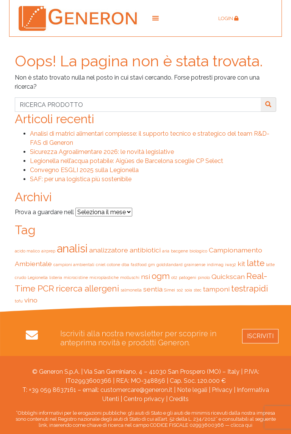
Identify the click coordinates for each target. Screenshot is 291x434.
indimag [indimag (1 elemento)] (215, 264)
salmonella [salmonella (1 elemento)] (131, 290)
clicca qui (241, 425)
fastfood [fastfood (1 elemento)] (139, 264)
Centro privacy (144, 399)
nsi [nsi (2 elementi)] (145, 276)
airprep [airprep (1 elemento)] (48, 251)
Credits (179, 399)
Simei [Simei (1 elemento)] (169, 290)
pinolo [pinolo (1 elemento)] (204, 277)
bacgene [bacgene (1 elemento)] (179, 251)
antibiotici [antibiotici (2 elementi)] (145, 250)
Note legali (192, 389)
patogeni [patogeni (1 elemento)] (187, 277)
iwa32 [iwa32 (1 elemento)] (230, 264)
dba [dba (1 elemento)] (125, 264)
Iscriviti (260, 336)
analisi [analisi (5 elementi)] (72, 248)
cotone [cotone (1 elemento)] (113, 264)
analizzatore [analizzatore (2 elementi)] (108, 250)
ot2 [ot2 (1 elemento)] (174, 277)
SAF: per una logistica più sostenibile (80, 179)
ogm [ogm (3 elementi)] (161, 276)
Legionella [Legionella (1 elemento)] (38, 277)
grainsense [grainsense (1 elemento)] (194, 264)
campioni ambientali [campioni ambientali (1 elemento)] (73, 264)
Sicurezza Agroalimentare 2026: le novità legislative (102, 151)
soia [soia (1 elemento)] (188, 290)
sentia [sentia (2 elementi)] (153, 289)
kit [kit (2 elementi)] (241, 264)
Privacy (222, 389)
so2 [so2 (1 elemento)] (180, 290)
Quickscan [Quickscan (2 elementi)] (228, 276)
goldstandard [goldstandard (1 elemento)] (169, 264)
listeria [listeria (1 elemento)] (55, 277)
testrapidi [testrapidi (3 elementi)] (249, 288)
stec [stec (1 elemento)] (198, 290)
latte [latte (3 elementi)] (255, 263)
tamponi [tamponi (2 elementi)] (216, 289)
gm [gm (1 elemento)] (151, 264)
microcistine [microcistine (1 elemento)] (76, 277)
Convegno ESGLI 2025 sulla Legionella (84, 170)
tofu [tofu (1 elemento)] (19, 301)
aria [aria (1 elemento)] (165, 251)
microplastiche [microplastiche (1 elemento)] (104, 277)
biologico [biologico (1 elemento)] (198, 251)
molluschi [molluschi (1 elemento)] (129, 277)
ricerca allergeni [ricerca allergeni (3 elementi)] (87, 288)
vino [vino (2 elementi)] (31, 300)
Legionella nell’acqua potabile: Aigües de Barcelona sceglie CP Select (126, 161)
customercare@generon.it (136, 389)
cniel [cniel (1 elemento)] (100, 264)
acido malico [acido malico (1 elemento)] (27, 251)
